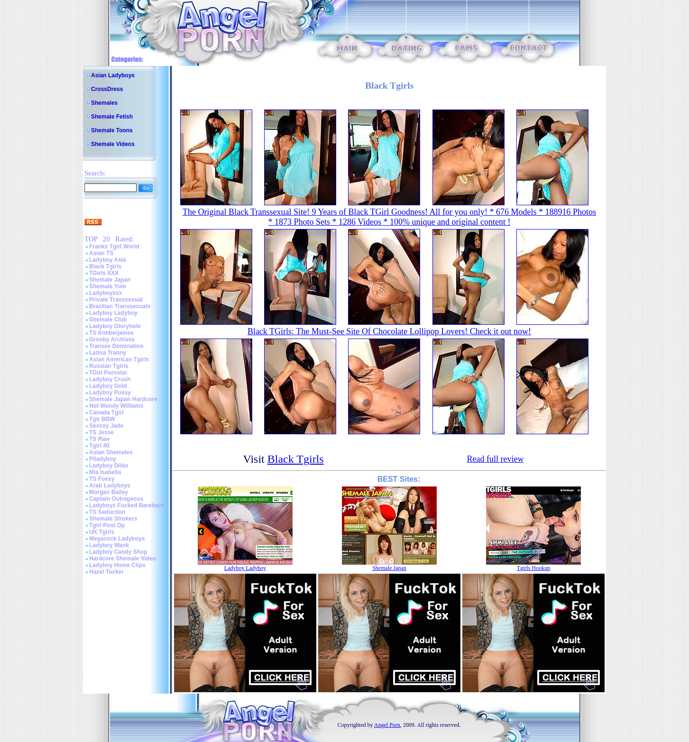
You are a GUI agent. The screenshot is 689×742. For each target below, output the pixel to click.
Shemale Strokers (113, 518)
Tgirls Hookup (533, 568)
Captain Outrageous (116, 498)
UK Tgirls (101, 532)
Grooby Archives (112, 339)
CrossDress (107, 89)
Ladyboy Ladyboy (113, 313)
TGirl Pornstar (108, 372)
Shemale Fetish (112, 116)
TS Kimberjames (111, 333)
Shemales (104, 103)
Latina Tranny (107, 352)
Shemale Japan (109, 279)
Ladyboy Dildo (109, 465)
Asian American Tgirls (119, 359)
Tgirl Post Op (107, 525)
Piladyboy (102, 459)
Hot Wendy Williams (116, 406)
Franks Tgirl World (114, 246)
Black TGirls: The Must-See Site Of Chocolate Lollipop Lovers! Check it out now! (389, 331)
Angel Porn (387, 725)
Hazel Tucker (106, 571)
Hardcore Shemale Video (122, 558)
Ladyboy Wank (109, 545)
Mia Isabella (105, 472)
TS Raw (99, 439)
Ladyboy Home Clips (117, 565)
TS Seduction (107, 512)
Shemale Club (108, 319)
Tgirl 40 (99, 445)
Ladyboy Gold (108, 386)
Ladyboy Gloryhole (115, 326)
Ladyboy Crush (109, 379)
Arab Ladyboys (109, 485)
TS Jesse (101, 432)
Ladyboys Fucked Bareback (127, 505)
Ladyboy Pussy (110, 392)
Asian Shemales (111, 452)
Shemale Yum (107, 286)
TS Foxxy (101, 479)
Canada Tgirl (106, 412)
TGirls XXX (104, 273)
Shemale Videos (113, 144)
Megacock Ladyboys (117, 538)
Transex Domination (116, 346)
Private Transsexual (116, 299)
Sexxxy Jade (106, 425)
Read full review (495, 459)
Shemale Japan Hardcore (123, 399)
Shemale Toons (112, 130)
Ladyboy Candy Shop (118, 552)
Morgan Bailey (108, 492)
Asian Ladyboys (113, 75)
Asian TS (101, 253)
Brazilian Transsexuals (119, 306)
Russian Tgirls (109, 366)
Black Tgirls (105, 266)
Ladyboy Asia (107, 259)
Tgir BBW (102, 419)
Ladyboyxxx (105, 293)
